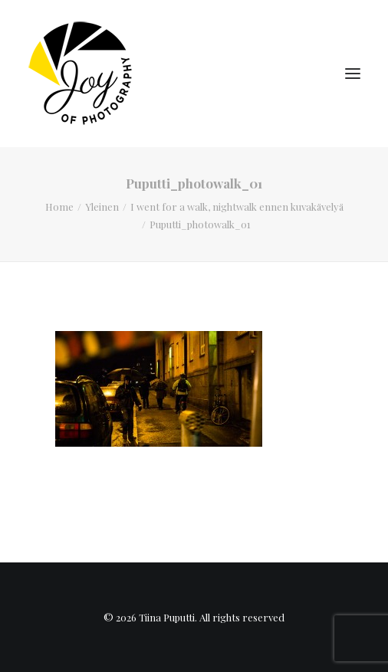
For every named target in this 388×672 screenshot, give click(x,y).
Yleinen (102, 206)
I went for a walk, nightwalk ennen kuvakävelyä (237, 206)
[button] (352, 73)
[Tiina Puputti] (85, 73)
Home (59, 206)
